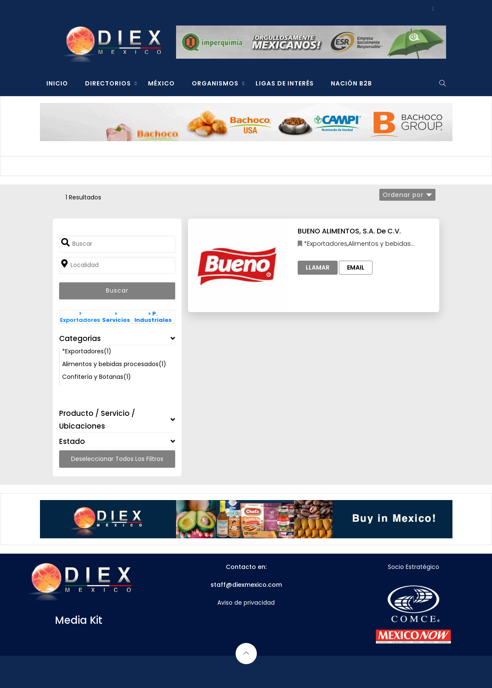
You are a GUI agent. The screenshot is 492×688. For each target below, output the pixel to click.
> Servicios (116, 317)
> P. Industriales (153, 317)
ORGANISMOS (215, 83)
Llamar (318, 267)
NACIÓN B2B (351, 83)
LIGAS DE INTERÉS (285, 83)
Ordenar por (403, 194)
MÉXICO (161, 83)
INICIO (57, 83)
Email (355, 267)
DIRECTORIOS (108, 83)
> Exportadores (80, 317)
